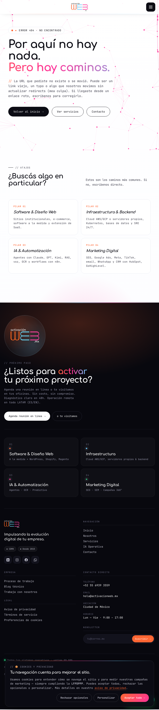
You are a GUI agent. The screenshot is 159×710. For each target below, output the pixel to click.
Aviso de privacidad (20, 610)
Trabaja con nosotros (20, 592)
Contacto (98, 112)
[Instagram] (17, 560)
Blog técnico (14, 587)
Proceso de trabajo (19, 582)
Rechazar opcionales (73, 697)
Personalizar (105, 697)
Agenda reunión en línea (27, 416)
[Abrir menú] (150, 7)
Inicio (88, 531)
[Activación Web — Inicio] (79, 7)
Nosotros (89, 536)
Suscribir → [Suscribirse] (143, 639)
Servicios (90, 541)
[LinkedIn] (8, 560)
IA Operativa (93, 547)
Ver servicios (67, 112)
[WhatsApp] (35, 560)
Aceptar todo (134, 697)
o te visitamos (67, 416)
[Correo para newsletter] (107, 639)
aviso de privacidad (110, 688)
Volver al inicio (28, 112)
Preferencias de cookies (23, 620)
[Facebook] (26, 560)
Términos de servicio (20, 615)
